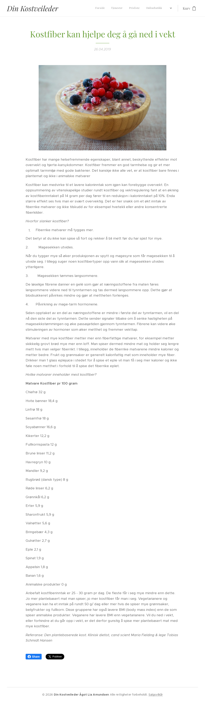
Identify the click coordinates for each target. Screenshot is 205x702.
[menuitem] (114, 8)
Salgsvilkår (156, 694)
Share (34, 656)
